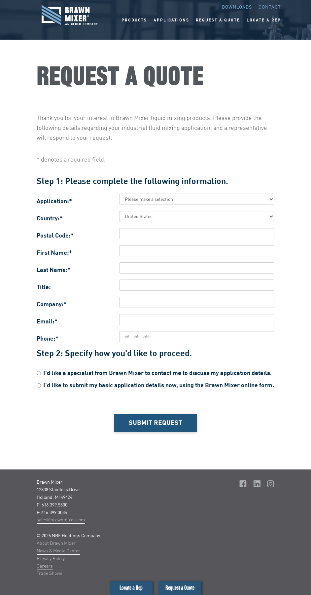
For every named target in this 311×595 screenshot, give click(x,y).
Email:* (47, 321)
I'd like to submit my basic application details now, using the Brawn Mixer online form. (155, 385)
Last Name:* (54, 269)
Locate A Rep (264, 20)
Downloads (237, 7)
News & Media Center (58, 550)
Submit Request (155, 422)
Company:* (52, 304)
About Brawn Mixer (56, 543)
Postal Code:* (55, 235)
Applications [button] (171, 20)
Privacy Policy (51, 558)
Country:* (50, 218)
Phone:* (47, 338)
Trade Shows (49, 573)
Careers (45, 566)
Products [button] (134, 20)
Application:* (54, 201)
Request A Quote (218, 20)
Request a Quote (179, 588)
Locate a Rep (131, 588)
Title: (44, 286)
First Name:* (54, 252)
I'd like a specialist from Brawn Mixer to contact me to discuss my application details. (154, 372)
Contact (270, 7)
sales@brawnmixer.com (61, 519)
